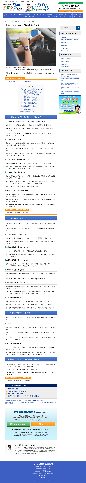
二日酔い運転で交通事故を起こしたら (31, 92)
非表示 (32, 86)
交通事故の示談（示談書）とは (17, 391)
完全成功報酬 (55, 15)
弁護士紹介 (7, 15)
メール (45, 424)
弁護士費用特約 (49, 15)
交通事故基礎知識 (13, 389)
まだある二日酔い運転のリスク (29, 93)
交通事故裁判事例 (65, 61)
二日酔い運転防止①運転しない (29, 98)
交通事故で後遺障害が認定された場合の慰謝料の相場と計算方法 (70, 83)
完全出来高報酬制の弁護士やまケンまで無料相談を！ (20, 81)
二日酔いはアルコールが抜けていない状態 (31, 89)
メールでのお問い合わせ (71, 11)
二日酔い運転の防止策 (25, 96)
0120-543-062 (20, 424)
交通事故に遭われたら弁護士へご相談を (30, 111)
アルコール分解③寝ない (28, 105)
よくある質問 (69, 15)
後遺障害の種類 (65, 67)
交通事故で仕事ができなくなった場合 (70, 88)
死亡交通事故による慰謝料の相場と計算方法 (70, 79)
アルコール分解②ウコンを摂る (29, 103)
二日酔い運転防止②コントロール (30, 99)
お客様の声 (64, 15)
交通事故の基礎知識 (66, 58)
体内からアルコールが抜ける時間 (30, 95)
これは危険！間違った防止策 (27, 106)
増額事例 (60, 15)
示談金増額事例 (65, 64)
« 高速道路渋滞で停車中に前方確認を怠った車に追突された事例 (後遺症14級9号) (24, 400)
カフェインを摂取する (27, 109)
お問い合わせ (80, 15)
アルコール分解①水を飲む (28, 102)
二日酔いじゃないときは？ (28, 90)
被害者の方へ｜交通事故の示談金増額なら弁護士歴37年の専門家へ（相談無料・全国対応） (28, 15)
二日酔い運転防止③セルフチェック (31, 101)
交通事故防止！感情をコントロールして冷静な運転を (23, 396)
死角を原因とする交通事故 (15, 393)
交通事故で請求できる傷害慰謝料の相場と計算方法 (70, 75)
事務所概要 (75, 15)
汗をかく (24, 108)
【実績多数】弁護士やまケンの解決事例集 (17, 212)
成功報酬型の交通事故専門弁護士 (69, 40)
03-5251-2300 (42, 435)
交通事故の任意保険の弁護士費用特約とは (70, 92)
